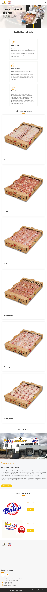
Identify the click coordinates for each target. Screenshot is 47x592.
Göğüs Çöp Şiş (8, 315)
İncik (5, 263)
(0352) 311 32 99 (7, 584)
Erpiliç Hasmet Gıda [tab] (8, 463)
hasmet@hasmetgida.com (9, 585)
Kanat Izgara (8, 367)
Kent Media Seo (42, 590)
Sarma (6, 211)
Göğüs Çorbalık (8, 418)
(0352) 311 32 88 (7, 582)
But (5, 160)
